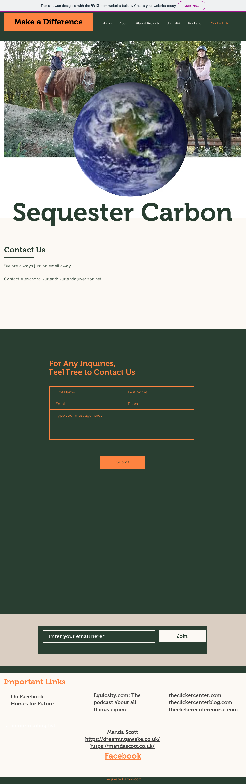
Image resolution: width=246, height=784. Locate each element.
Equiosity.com (111, 695)
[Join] (182, 636)
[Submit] (122, 462)
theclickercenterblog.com (200, 702)
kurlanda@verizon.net (80, 279)
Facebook (123, 755)
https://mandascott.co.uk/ (122, 746)
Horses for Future (32, 703)
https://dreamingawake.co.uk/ (122, 739)
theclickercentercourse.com (203, 709)
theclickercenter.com (195, 695)
